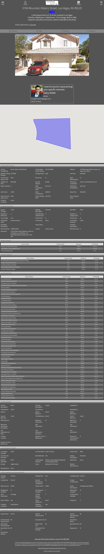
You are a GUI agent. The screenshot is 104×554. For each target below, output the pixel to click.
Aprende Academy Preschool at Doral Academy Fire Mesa (15, 260)
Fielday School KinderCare (7, 302)
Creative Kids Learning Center (8, 328)
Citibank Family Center (6, 393)
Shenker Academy (5, 287)
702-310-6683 (49, 169)
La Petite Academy (5, 296)
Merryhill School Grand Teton (8, 385)
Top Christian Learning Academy (9, 307)
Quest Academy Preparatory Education (10, 267)
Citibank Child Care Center (7, 395)
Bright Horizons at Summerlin (8, 318)
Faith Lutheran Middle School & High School (12, 378)
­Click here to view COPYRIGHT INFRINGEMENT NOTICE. (49, 545)
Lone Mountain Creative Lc (7, 331)
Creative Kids (4, 361)
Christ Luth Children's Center (8, 382)
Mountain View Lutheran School (9, 281)
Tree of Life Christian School (8, 341)
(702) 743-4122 (36, 101)
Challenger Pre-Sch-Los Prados (9, 372)
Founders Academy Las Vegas (8, 269)
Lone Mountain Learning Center (9, 333)
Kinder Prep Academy (6, 348)
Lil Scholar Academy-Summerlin (9, 290)
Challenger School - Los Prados (8, 374)
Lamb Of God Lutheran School (8, 391)
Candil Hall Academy (6, 339)
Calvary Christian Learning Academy (10, 350)
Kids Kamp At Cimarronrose (8, 315)
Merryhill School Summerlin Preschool (10, 294)
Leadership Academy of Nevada (8, 265)
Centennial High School (7, 250)
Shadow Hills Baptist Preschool (9, 322)
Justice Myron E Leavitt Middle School (10, 248)
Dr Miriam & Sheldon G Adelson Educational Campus (14, 285)
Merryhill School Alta (6, 337)
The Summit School (6, 298)
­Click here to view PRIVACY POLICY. (71, 545)
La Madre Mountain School (7, 354)
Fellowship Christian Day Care (8, 352)
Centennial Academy (6, 326)
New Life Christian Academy (8, 398)
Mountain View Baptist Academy (9, 320)
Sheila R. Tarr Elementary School (9, 246)
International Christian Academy (9, 335)
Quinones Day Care (5, 365)
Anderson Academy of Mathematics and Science (12, 376)
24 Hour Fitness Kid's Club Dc (8, 309)
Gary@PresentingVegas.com (41, 99)
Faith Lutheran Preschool (7, 369)
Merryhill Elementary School (8, 292)
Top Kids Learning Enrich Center (9, 311)
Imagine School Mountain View (8, 262)
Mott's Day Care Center (6, 389)
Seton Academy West (6, 279)
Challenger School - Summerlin (9, 283)
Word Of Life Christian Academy (9, 305)
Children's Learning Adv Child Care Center (11, 367)
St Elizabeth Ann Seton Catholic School (11, 313)
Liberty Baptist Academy (7, 359)
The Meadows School (6, 300)
